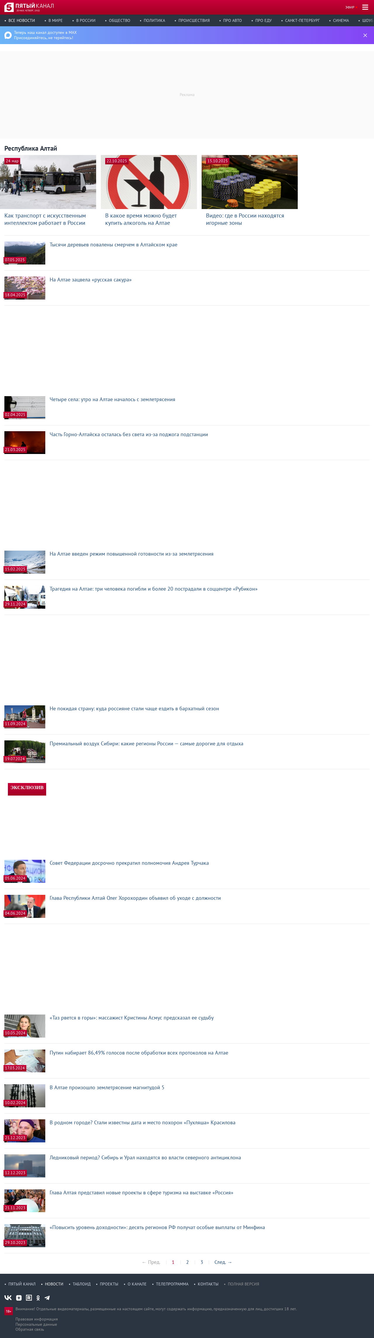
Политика (154, 20)
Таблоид (82, 1284)
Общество (119, 20)
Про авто (232, 20)
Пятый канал (22, 1284)
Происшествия (194, 20)
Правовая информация (36, 1319)
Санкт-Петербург (302, 20)
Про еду (263, 20)
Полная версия (243, 1284)
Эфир (349, 7)
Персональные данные (36, 1324)
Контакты (208, 1284)
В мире (56, 20)
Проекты (109, 1284)
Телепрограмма (172, 1284)
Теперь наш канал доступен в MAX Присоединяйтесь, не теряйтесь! (45, 35)
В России (86, 20)
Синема (341, 20)
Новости (54, 1284)
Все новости (21, 20)
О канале (137, 1284)
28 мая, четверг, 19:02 (28, 10)
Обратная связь (29, 1329)
